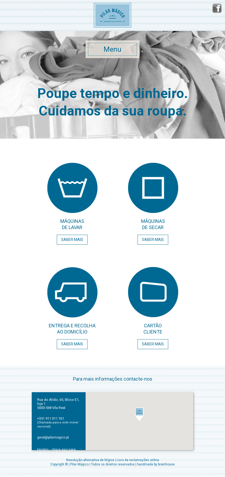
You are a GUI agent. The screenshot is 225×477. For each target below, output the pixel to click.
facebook (217, 8)
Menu (112, 49)
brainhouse (166, 464)
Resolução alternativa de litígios (90, 460)
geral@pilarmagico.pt (53, 437)
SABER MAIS (72, 239)
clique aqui (59, 449)
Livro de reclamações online (138, 460)
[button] (139, 414)
